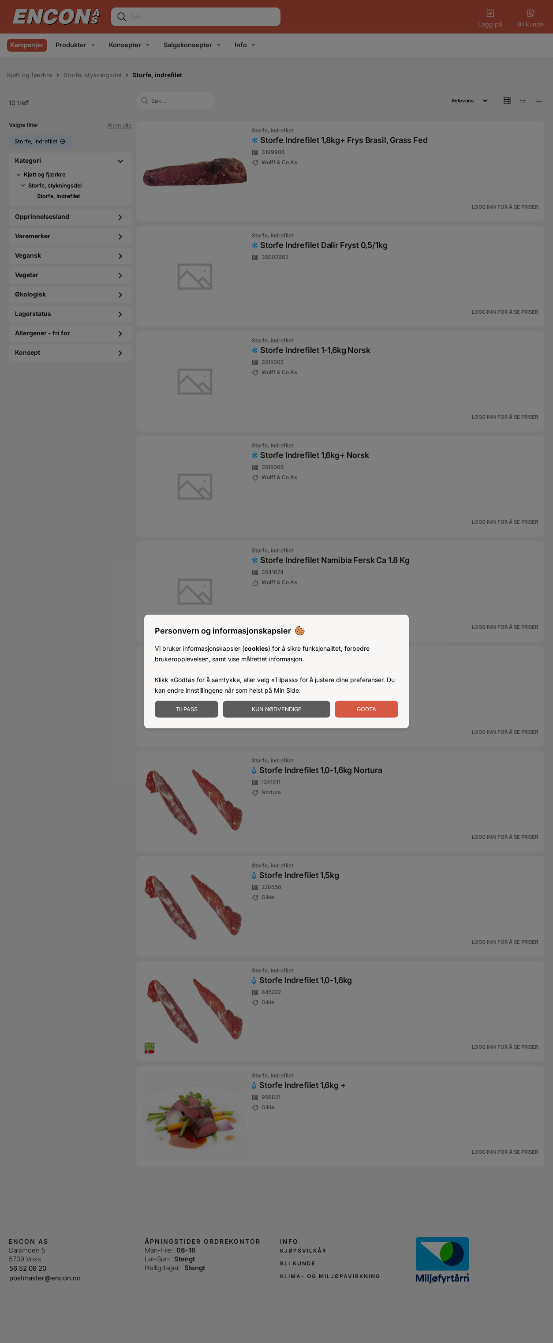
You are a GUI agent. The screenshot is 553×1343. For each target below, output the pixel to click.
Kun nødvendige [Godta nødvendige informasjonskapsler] (277, 708)
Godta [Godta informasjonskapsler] (366, 708)
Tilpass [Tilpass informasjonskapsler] (187, 708)
